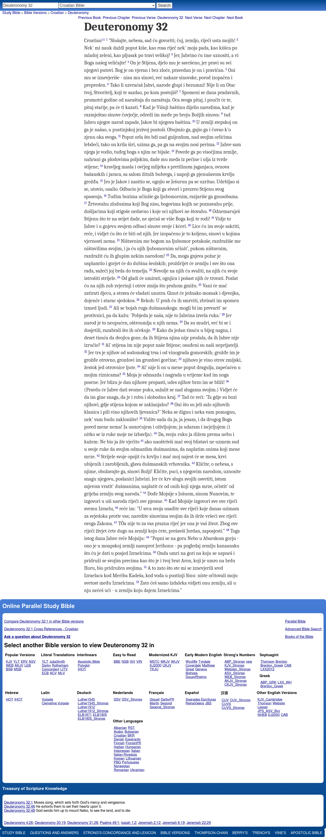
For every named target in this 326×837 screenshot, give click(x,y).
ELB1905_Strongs (91, 718)
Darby (46, 665)
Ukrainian (137, 770)
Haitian (119, 747)
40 (155, 433)
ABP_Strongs (234, 661)
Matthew (208, 665)
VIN (139, 661)
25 (200, 285)
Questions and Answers (54, 833)
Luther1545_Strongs (93, 703)
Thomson (267, 661)
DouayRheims (196, 677)
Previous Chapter (116, 18)
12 (218, 143)
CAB (287, 665)
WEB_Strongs (235, 677)
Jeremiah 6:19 (173, 823)
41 (142, 441)
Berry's (240, 833)
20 (189, 225)
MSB (17, 669)
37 (179, 396)
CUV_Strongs (240, 700)
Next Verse (193, 18)
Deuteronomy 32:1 (18, 802)
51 (145, 567)
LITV (64, 669)
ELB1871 (85, 715)
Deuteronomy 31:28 (82, 823)
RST (131, 728)
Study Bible (11, 13)
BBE (117, 661)
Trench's (261, 833)
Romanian (121, 770)
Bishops (192, 673)
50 (154, 552)
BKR (131, 735)
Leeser (263, 707)
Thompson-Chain (211, 833)
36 (227, 381)
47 (115, 522)
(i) (103, 39)
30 (153, 329)
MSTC (155, 661)
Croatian (57, 13)
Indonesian (122, 751)
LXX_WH (285, 682)
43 (193, 463)
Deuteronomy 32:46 (19, 806)
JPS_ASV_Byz (269, 711)
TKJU (154, 669)
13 (172, 151)
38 (171, 404)
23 (150, 270)
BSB (9, 669)
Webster (279, 703)
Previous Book (89, 18)
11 (119, 136)
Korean (119, 758)
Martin (154, 703)
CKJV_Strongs (235, 684)
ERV (24, 661)
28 (223, 314)
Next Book (235, 18)
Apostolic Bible (306, 833)
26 (138, 300)
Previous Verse (143, 18)
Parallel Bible (295, 621)
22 (167, 255)
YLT (16, 661)
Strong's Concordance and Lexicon (119, 833)
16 (105, 195)
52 (137, 582)
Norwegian (122, 766)
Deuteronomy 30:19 (50, 823)
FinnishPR (133, 743)
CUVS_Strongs (233, 708)
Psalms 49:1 (109, 823)
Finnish (119, 743)
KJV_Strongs (234, 665)
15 (101, 181)
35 (124, 374)
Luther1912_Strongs (93, 711)
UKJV (167, 665)
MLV (61, 673)
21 (118, 240)
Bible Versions (35, 13)
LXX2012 (267, 669)
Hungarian (133, 747)
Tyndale (204, 661)
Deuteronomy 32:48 (19, 810)
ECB (45, 673)
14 (101, 166)
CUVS (226, 704)
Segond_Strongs (162, 707)
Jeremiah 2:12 (149, 823)
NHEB (262, 715)
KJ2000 (156, 665)
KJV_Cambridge (270, 699)
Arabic (118, 731)
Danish (119, 739)
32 (85, 352)
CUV (225, 700)
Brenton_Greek (271, 665)
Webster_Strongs (237, 669)
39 (140, 418)
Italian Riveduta (125, 754)
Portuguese (130, 762)
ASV (32, 661)
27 (110, 307)
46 (116, 508)
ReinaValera (195, 703)
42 (98, 456)
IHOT (82, 669)
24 (119, 277)
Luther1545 (86, 699)
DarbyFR (167, 699)
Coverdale (193, 665)
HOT (9, 699)
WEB (10, 665)
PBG (117, 762)
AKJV (19, 665)
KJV (9, 661)
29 (181, 322)
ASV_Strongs (234, 673)
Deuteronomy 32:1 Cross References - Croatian (41, 629)
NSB (125, 661)
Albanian (120, 728)
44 (144, 493)
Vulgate (47, 699)
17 (85, 203)
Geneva (201, 669)
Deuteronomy (78, 13)
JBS (208, 703)
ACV (53, 673)
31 (103, 344)
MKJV (165, 661)
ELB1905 (100, 715)
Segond (166, 703)
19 (212, 218)
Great (190, 669)
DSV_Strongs (132, 699)
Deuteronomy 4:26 (18, 823)
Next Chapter (214, 18)
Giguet (155, 699)
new (249, 661)
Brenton (281, 661)
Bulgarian (132, 731)
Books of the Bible (299, 637)
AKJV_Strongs (235, 681)
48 (227, 530)
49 (147, 537)
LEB (27, 665)
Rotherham (60, 665)
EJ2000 (274, 715)
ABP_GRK (268, 682)
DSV (117, 699)
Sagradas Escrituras (201, 699)
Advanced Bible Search (303, 629)
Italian (135, 751)
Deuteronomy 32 (170, 18)
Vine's (280, 833)
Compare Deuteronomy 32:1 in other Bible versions (44, 621)
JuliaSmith (57, 661)
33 (179, 359)
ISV (132, 661)
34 (138, 366)
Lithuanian (133, 758)
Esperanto (133, 739)
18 (210, 210)
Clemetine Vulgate (55, 703)
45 (165, 500)
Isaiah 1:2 (128, 823)
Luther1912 (86, 707)
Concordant (50, 669)
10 (193, 121)
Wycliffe (191, 661)
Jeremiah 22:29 (199, 823)
